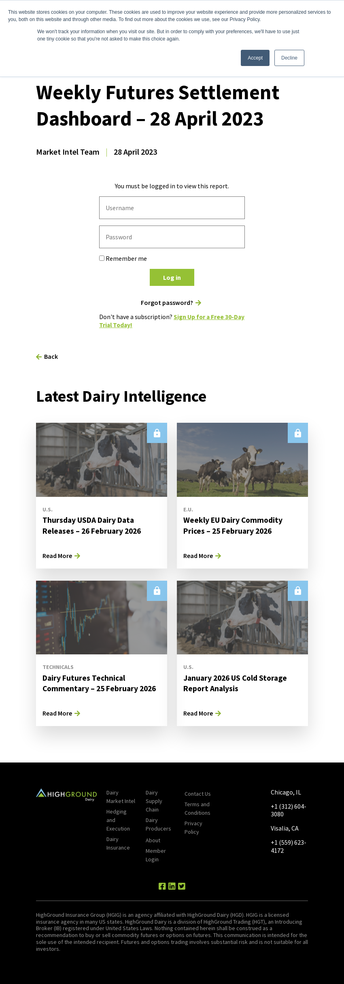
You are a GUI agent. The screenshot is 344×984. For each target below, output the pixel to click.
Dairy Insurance (118, 843)
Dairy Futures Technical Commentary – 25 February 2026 (101, 682)
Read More (57, 555)
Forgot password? (167, 303)
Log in (172, 277)
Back (51, 356)
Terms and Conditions (197, 808)
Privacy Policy (193, 827)
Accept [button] (255, 58)
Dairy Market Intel (120, 796)
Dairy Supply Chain (154, 800)
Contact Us (198, 793)
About (153, 839)
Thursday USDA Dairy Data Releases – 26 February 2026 (93, 524)
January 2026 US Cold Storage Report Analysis (237, 682)
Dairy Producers (158, 824)
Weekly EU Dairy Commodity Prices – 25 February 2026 (234, 524)
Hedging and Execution (118, 819)
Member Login (156, 855)
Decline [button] (289, 58)
